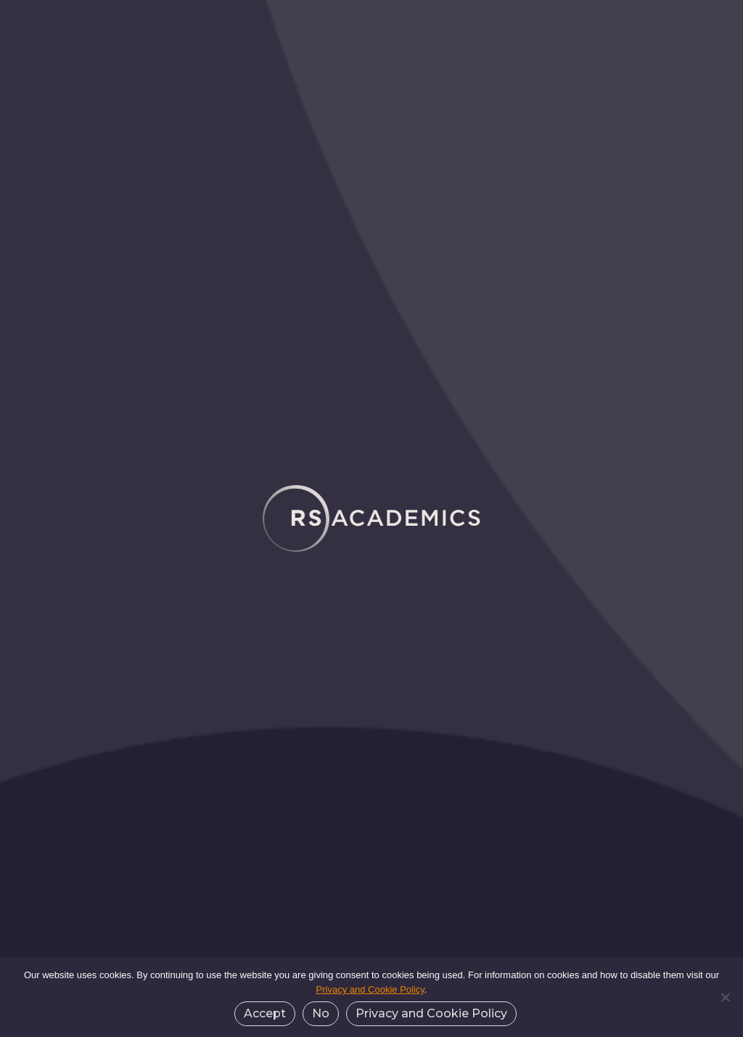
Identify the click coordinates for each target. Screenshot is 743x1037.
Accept (265, 1013)
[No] (725, 997)
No (320, 1013)
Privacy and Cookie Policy (370, 989)
